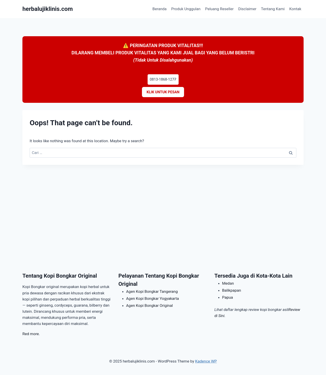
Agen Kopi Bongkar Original (149, 305)
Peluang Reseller (219, 9)
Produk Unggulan (185, 9)
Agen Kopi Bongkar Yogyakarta (152, 298)
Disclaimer (247, 9)
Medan (228, 283)
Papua (227, 297)
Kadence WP (206, 361)
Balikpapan (231, 290)
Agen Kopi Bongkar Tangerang (152, 291)
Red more (30, 334)
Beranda (159, 9)
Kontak (295, 9)
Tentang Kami (273, 9)
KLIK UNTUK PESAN (162, 92)
